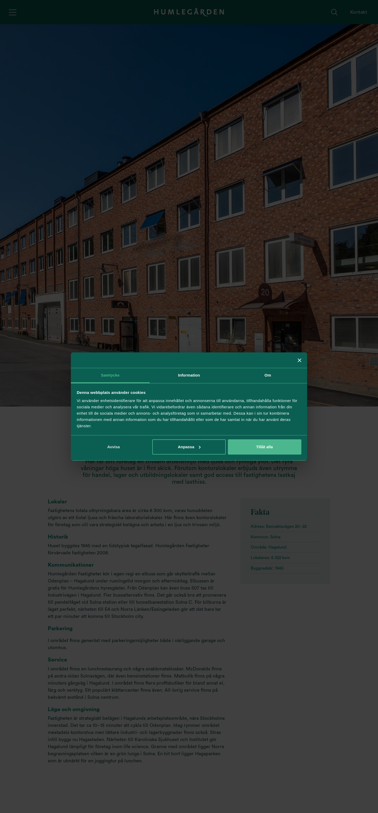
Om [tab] (267, 375)
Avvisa (113, 447)
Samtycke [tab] (110, 375)
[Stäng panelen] (299, 360)
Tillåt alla (264, 447)
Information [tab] (189, 375)
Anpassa (189, 447)
